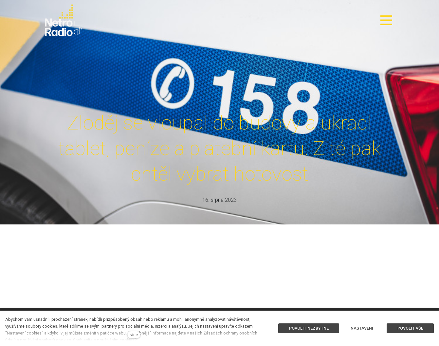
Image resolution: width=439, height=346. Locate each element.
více (134, 334)
